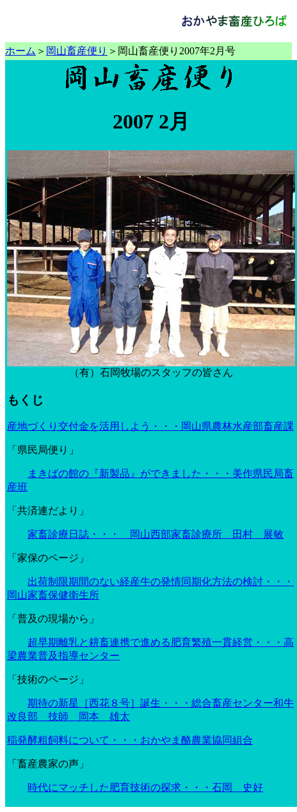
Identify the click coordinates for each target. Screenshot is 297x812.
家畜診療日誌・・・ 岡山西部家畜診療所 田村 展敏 (156, 534)
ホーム (20, 50)
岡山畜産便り (77, 50)
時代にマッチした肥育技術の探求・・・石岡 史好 (145, 787)
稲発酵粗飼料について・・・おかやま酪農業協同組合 (130, 740)
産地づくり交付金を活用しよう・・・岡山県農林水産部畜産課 (150, 426)
